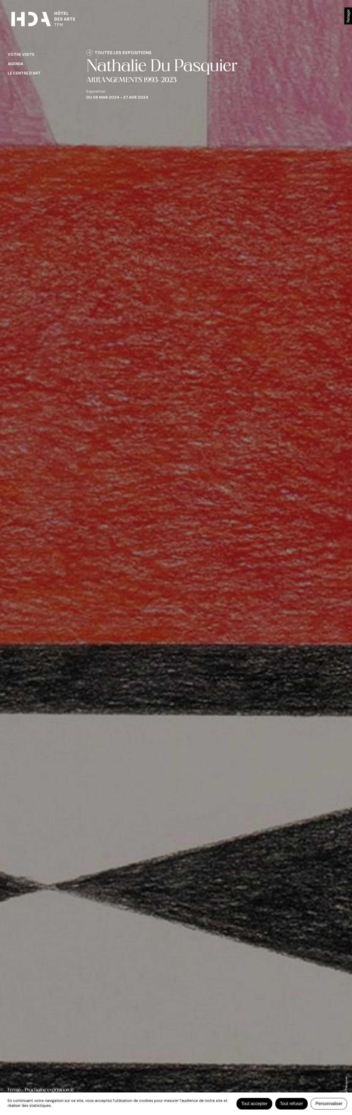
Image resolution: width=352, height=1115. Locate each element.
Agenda (15, 63)
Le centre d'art (24, 73)
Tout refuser (291, 1103)
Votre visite (21, 54)
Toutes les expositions (123, 53)
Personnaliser (328, 1103)
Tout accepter (254, 1103)
